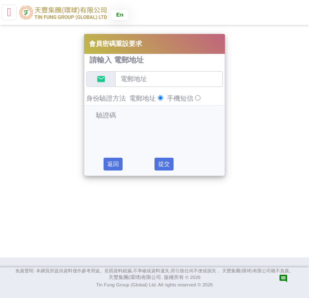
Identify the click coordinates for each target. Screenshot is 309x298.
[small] (9, 12)
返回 (113, 164)
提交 (164, 164)
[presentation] (143, 132)
